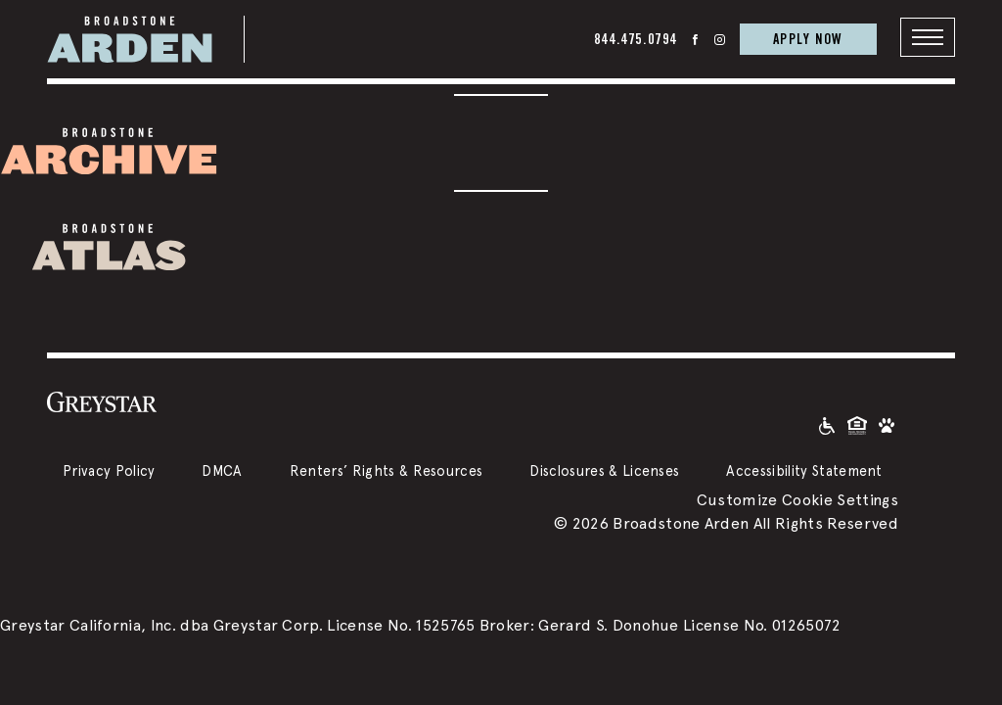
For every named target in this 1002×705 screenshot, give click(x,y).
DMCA (222, 470)
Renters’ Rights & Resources (386, 470)
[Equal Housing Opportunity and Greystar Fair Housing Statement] (857, 424)
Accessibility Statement (804, 470)
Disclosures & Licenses (604, 470)
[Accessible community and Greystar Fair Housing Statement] (827, 424)
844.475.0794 (635, 38)
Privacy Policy (109, 470)
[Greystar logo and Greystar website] (102, 401)
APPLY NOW (808, 38)
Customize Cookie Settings (797, 500)
